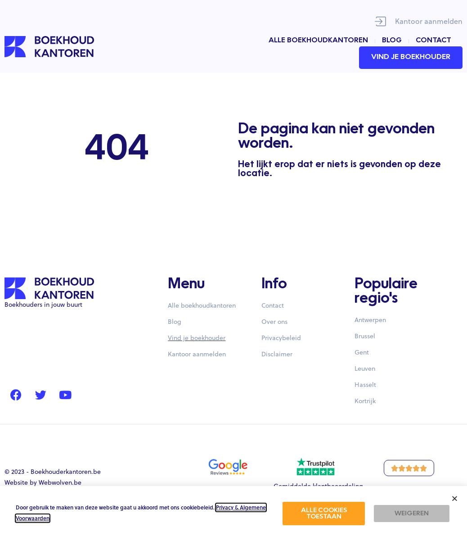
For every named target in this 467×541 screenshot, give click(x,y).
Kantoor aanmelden (429, 21)
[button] (454, 498)
